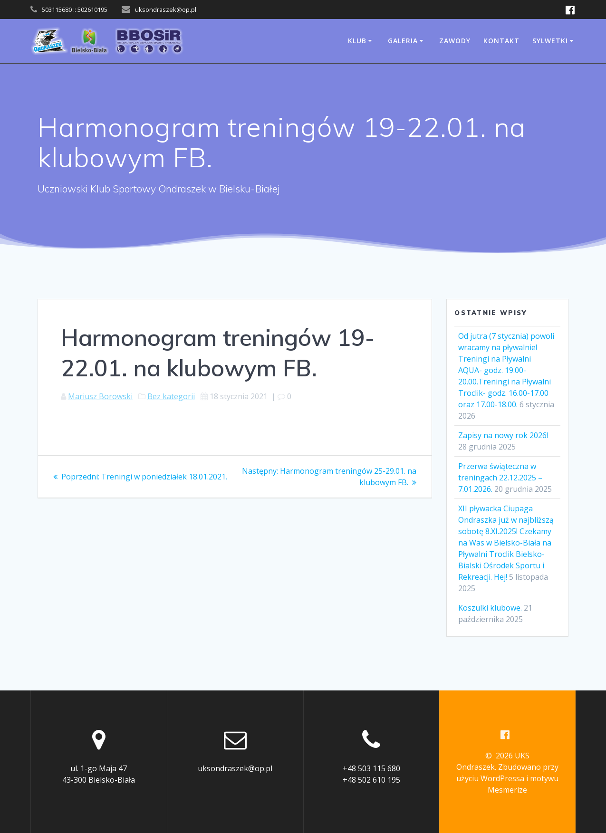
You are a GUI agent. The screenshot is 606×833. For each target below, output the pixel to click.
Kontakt (501, 40)
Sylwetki (550, 40)
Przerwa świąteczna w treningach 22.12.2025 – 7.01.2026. (500, 477)
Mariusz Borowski (100, 396)
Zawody (455, 40)
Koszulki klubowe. (490, 608)
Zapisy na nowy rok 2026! (503, 435)
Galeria (403, 40)
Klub (357, 40)
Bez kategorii (171, 396)
